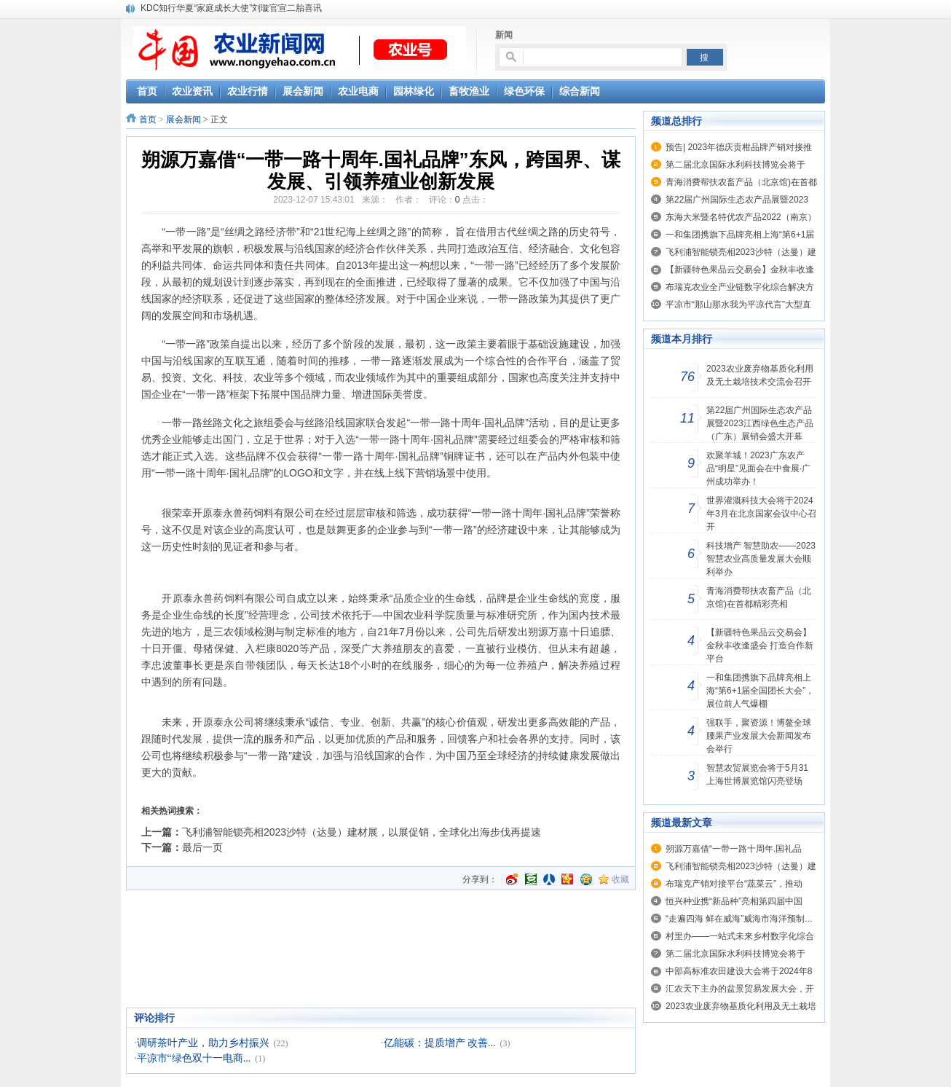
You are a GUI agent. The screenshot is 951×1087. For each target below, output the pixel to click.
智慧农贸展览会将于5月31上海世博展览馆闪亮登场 (757, 774)
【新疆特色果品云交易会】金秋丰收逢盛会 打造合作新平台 (759, 645)
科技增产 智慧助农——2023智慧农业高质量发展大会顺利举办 (761, 559)
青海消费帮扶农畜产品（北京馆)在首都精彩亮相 (758, 597)
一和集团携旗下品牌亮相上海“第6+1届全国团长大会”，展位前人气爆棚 (760, 690)
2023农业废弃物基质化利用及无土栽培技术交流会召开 (759, 375)
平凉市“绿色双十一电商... (194, 1058)
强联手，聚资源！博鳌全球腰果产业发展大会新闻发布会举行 (758, 736)
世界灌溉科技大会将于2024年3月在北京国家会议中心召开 (761, 513)
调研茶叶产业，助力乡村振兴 (203, 1042)
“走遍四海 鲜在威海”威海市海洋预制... (739, 919)
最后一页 (202, 847)
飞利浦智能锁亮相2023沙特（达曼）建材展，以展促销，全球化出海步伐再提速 (361, 832)
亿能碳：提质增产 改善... (440, 1042)
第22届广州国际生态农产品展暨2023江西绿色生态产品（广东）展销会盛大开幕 (759, 423)
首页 (148, 119)
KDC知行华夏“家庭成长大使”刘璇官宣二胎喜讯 (231, 8)
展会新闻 (183, 119)
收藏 (620, 879)
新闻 (504, 35)
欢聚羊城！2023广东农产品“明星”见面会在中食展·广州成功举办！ (758, 468)
